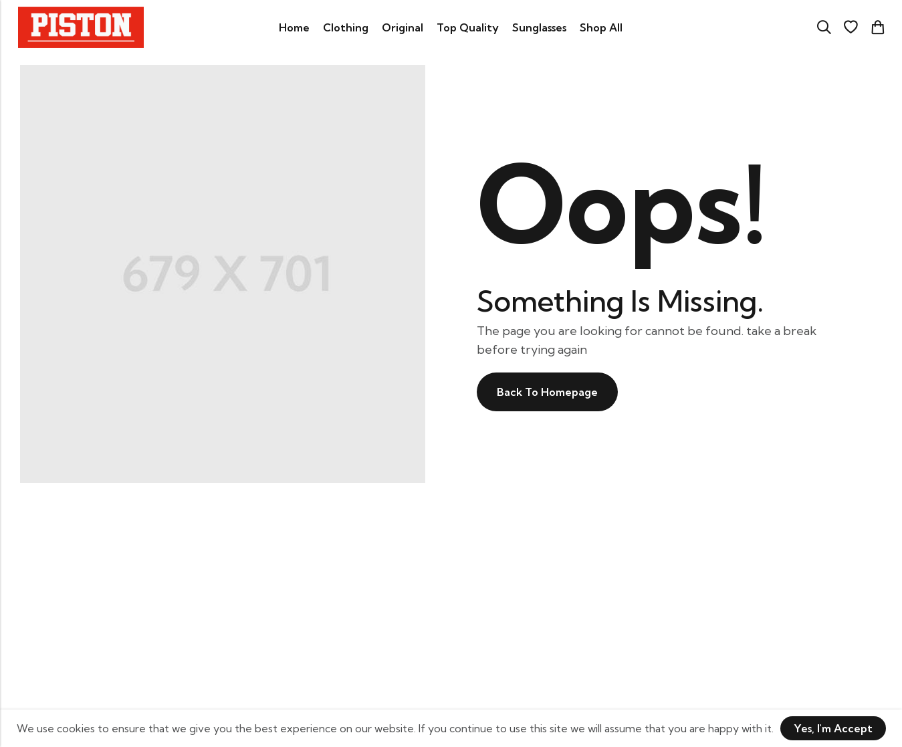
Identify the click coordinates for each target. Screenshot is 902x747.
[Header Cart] (877, 27)
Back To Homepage (547, 392)
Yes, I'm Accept (833, 728)
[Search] (823, 27)
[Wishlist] (850, 27)
